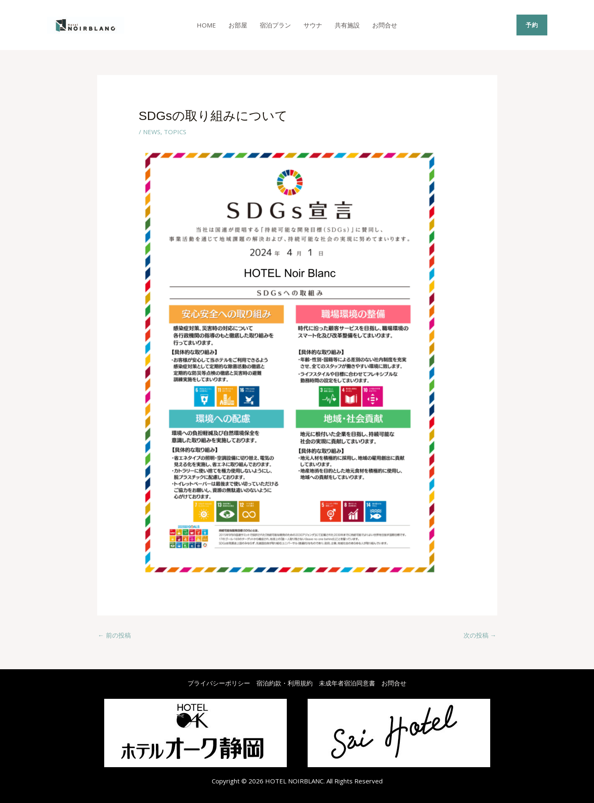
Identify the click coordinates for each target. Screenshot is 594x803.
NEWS (151, 132)
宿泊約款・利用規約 (284, 683)
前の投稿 (114, 635)
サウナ (312, 25)
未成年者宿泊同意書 (347, 683)
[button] (531, 25)
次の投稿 (480, 635)
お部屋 (237, 25)
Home (206, 25)
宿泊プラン (275, 25)
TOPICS (175, 132)
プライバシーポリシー (219, 683)
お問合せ (384, 25)
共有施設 (347, 25)
